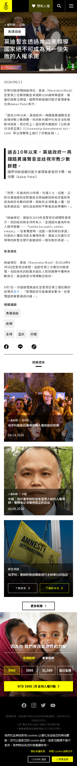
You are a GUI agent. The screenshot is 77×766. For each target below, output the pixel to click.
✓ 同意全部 (62, 759)
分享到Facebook (6, 346)
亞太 (21, 334)
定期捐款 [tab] (29, 658)
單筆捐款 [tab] (48, 658)
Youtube (53, 705)
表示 (16, 291)
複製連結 (34, 346)
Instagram (34, 705)
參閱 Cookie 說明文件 (61, 751)
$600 (11, 670)
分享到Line (21, 346)
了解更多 (20, 588)
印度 (34, 334)
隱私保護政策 (38, 751)
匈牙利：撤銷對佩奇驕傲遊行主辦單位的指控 (38, 574)
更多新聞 (37, 606)
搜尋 (59, 6)
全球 (9, 334)
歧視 (9, 323)
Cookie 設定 (39, 759)
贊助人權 (43, 5)
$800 (29, 670)
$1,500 (47, 670)
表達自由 (12, 313)
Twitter (43, 705)
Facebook (24, 705)
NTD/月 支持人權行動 (37, 686)
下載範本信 (52, 588)
